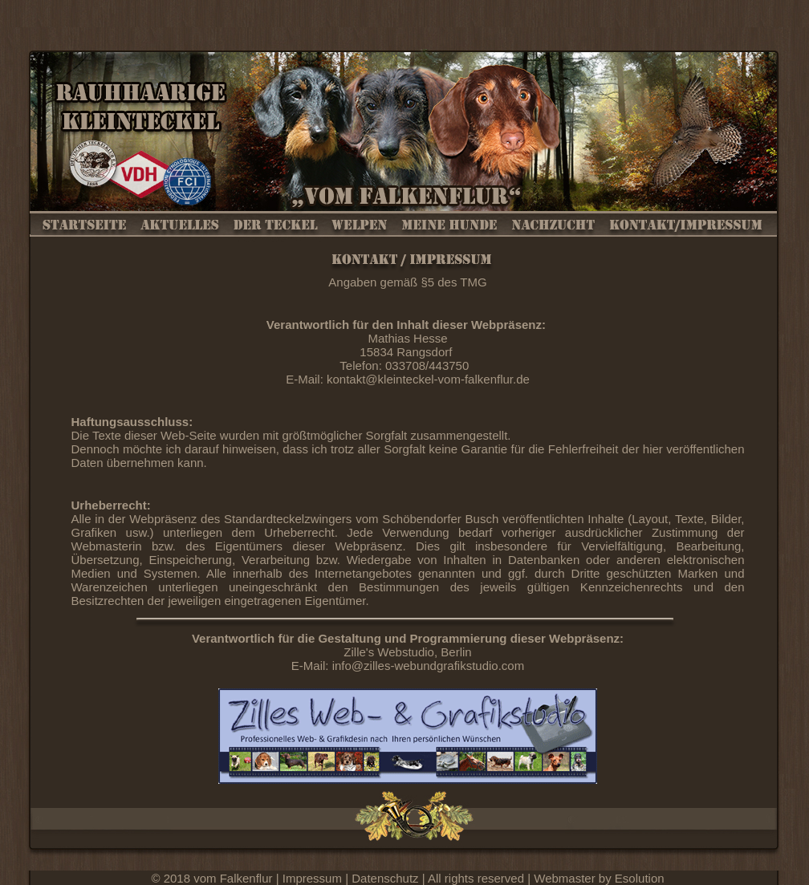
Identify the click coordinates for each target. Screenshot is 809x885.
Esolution (640, 878)
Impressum (314, 878)
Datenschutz (387, 878)
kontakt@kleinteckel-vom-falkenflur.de (428, 379)
